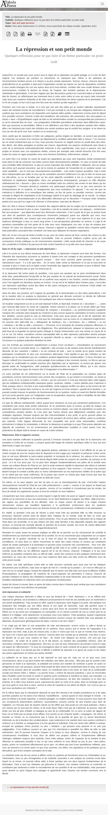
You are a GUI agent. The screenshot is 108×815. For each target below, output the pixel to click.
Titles (48, 810)
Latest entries (68, 810)
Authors (56, 810)
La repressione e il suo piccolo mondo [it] (29, 787)
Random (29, 810)
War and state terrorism (23, 23)
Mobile (79, 810)
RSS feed (39, 810)
